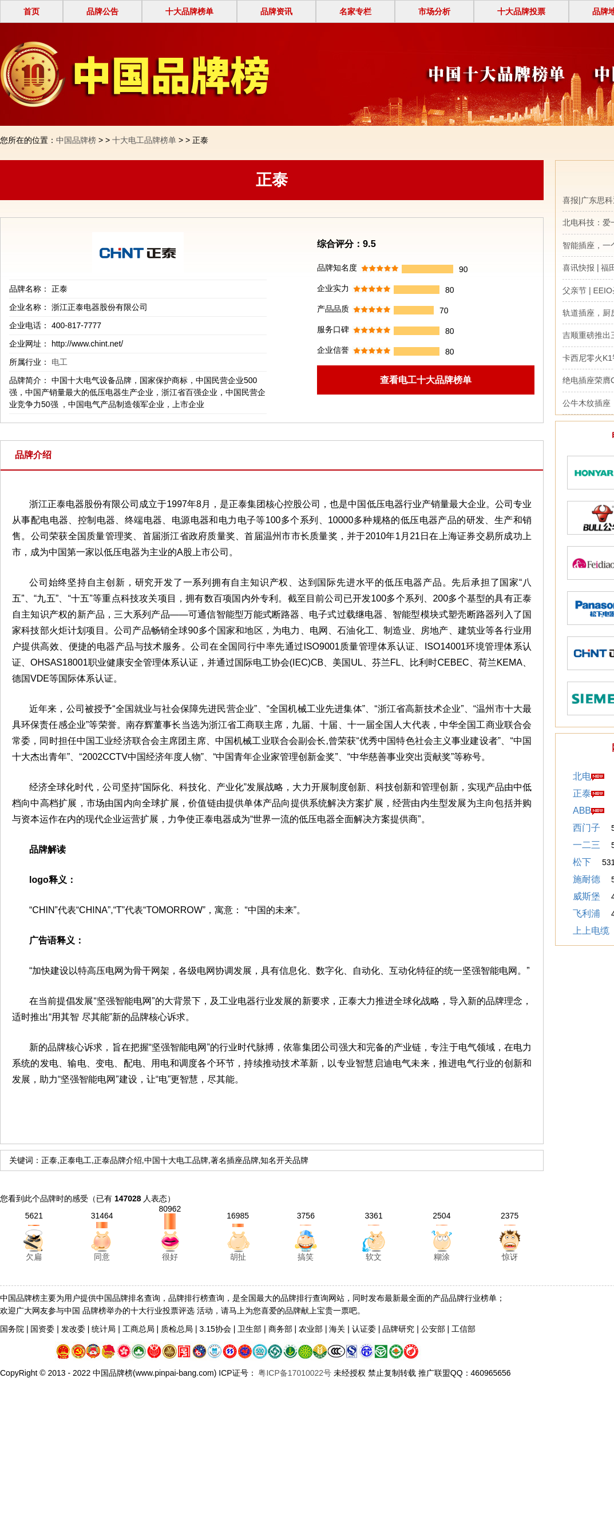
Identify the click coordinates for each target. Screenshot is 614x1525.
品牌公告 (102, 11)
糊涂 (442, 1256)
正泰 (582, 793)
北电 (582, 776)
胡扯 (238, 1256)
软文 (374, 1256)
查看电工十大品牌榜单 (426, 380)
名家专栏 (355, 11)
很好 (170, 1256)
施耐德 (586, 879)
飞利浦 (586, 913)
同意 (102, 1256)
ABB (582, 810)
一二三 (586, 845)
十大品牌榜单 (189, 11)
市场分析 (434, 11)
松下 (582, 862)
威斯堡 (586, 896)
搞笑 (306, 1256)
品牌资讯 (276, 11)
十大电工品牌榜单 (144, 140)
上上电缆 (591, 930)
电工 (60, 362)
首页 (31, 11)
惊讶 (510, 1256)
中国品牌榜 (76, 140)
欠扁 (34, 1256)
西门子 (586, 828)
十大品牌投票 (521, 11)
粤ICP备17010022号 (294, 1372)
